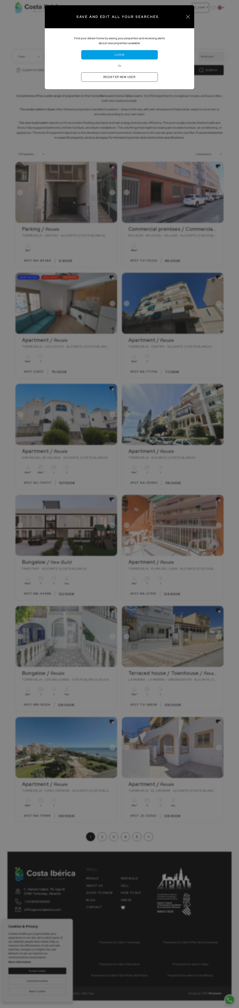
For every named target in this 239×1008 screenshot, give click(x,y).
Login (120, 55)
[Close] (188, 17)
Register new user (119, 77)
